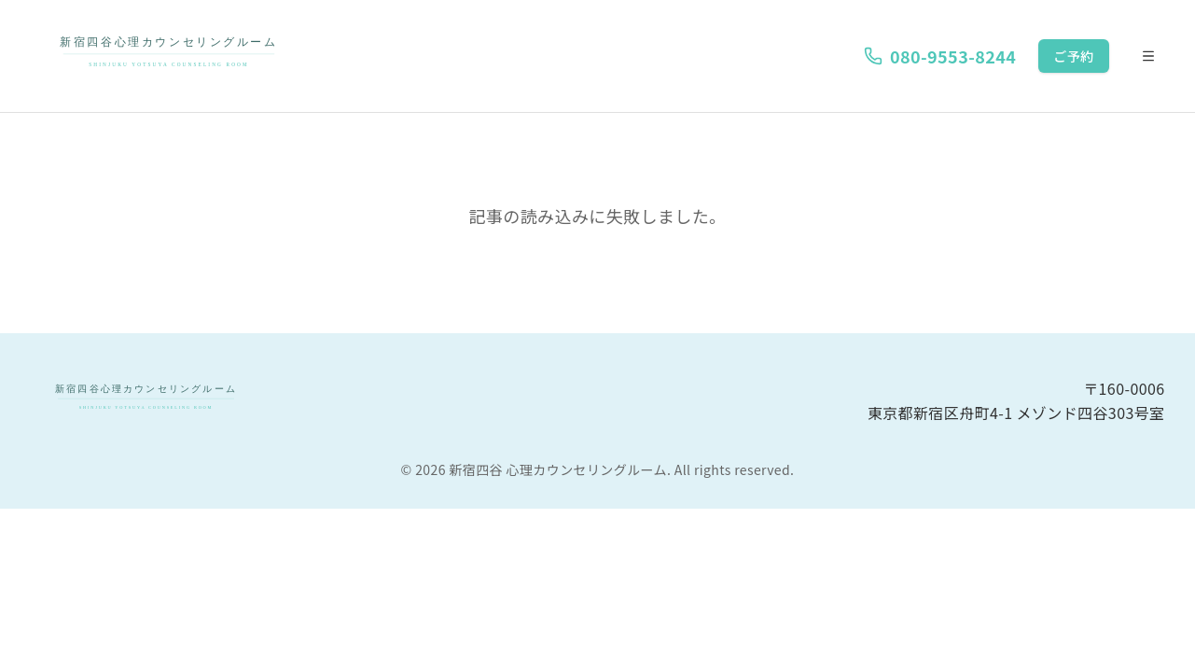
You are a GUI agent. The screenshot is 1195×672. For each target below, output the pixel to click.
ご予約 (1073, 56)
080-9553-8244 (940, 56)
